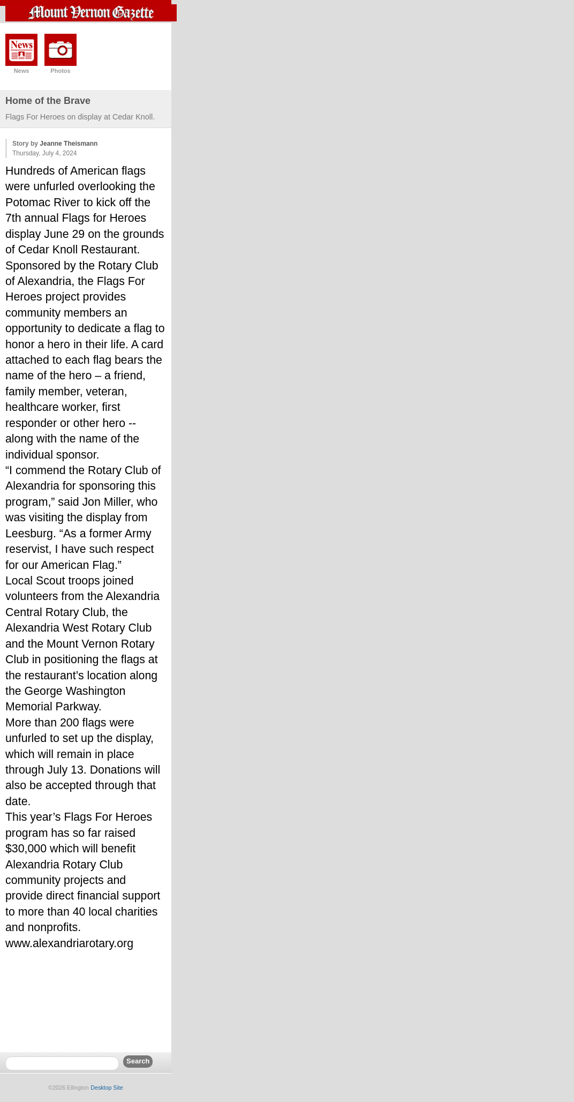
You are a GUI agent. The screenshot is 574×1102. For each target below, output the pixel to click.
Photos (60, 71)
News (21, 71)
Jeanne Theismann (68, 143)
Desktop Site (106, 1087)
